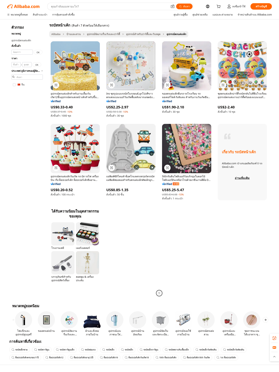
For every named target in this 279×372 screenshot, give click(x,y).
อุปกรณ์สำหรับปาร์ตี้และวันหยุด (143, 34)
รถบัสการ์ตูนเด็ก (65, 349)
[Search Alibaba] (109, 6)
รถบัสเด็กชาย (19, 349)
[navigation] (27, 159)
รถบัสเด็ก (108, 349)
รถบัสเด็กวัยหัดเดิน (206, 349)
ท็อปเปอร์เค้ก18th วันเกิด (196, 357)
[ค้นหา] (184, 6)
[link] (274, 338)
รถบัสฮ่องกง (88, 349)
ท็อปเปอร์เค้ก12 (54, 357)
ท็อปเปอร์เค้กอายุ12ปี (81, 357)
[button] (172, 6)
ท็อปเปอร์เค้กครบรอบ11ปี (25, 357)
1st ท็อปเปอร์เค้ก (226, 357)
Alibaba (55, 34)
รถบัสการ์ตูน (41, 349)
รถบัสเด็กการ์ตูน (149, 349)
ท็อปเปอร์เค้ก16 (109, 357)
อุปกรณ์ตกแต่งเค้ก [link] (176, 34)
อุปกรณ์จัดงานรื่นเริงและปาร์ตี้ (103, 34)
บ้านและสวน (73, 34)
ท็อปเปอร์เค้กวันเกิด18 (137, 357)
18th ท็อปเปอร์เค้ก (166, 357)
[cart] (219, 6)
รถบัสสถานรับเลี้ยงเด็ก (177, 349)
